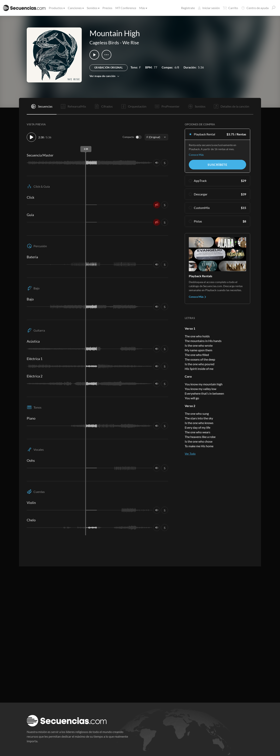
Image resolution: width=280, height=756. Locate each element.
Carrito (230, 8)
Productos (56, 8)
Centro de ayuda (255, 8)
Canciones (75, 8)
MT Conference (125, 8)
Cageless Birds (104, 42)
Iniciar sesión (209, 8)
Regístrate (188, 8)
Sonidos (93, 8)
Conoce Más (196, 154)
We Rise (130, 42)
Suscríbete (217, 164)
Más (143, 8)
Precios (107, 8)
